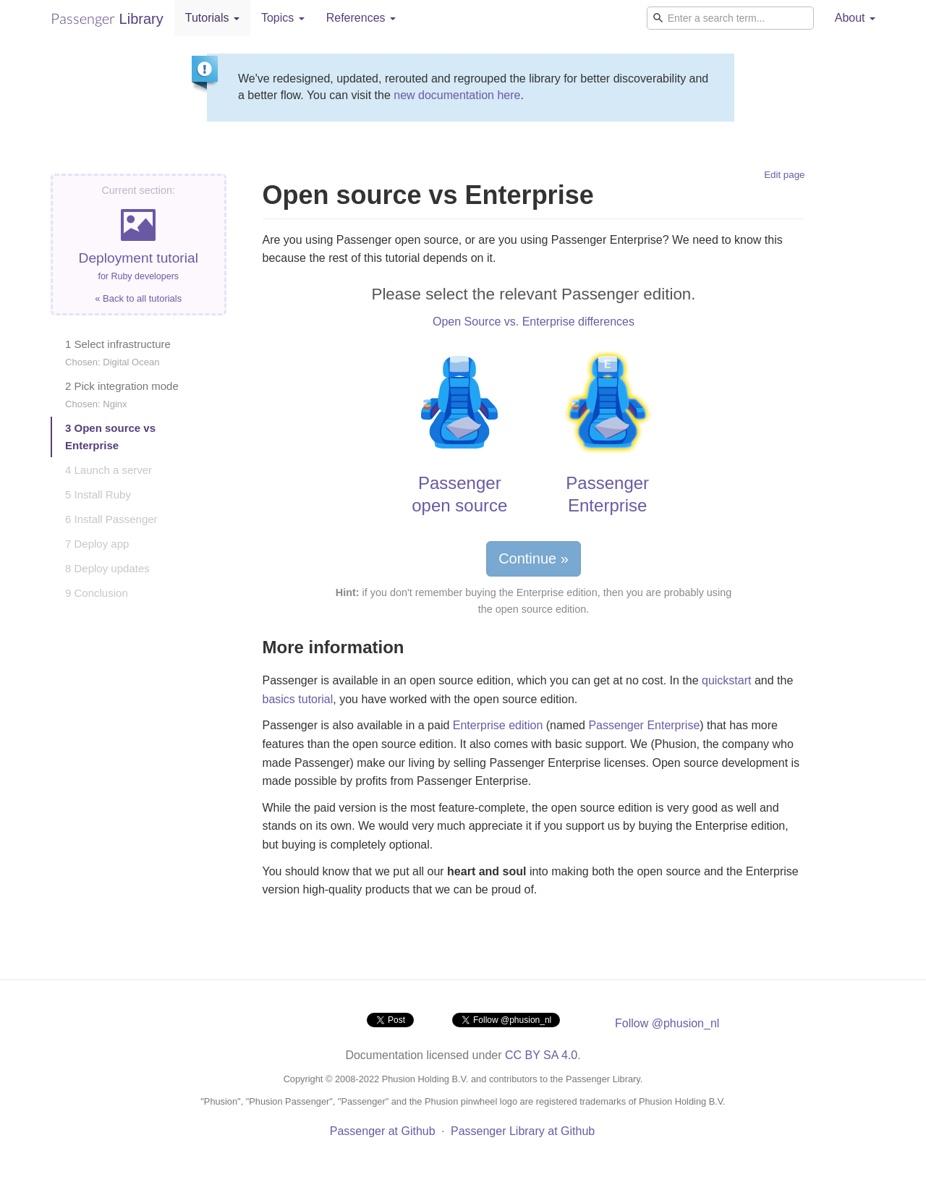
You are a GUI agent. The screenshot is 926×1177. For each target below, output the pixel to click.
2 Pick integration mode (122, 394)
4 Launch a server (108, 470)
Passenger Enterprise (644, 725)
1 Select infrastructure (118, 352)
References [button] (361, 18)
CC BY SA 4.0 (541, 1055)
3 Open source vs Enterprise (110, 436)
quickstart (726, 680)
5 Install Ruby (98, 494)
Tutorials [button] (212, 18)
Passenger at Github (383, 1131)
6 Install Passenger (111, 519)
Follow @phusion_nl (667, 1023)
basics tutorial (298, 699)
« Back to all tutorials (138, 298)
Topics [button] (283, 18)
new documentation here (457, 95)
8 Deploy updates (107, 568)
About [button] (855, 18)
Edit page (784, 174)
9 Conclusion (96, 593)
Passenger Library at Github (523, 1131)
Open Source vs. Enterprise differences (533, 321)
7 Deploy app (97, 543)
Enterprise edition (498, 725)
